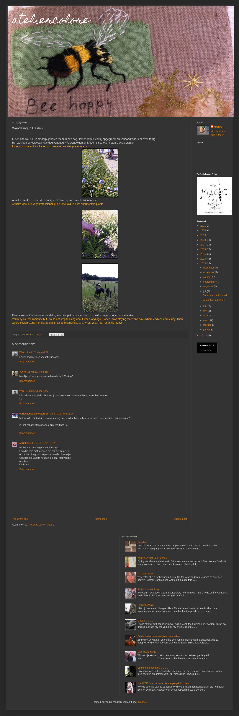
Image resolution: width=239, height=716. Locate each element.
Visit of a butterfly (147, 652)
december (209, 267)
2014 (203, 258)
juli (205, 291)
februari (207, 325)
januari (207, 329)
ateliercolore (51, 20)
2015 (203, 254)
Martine (218, 127)
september (209, 281)
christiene (25, 443)
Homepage (101, 519)
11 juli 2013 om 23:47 (39, 371)
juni (205, 306)
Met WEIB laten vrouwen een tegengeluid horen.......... (167, 683)
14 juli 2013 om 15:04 (61, 413)
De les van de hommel (215, 295)
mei (205, 310)
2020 (203, 230)
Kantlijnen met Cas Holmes (152, 558)
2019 (203, 235)
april (206, 315)
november (209, 272)
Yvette (22, 371)
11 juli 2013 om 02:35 (37, 352)
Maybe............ (145, 620)
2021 (203, 225)
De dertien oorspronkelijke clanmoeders (159, 636)
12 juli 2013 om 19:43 (37, 391)
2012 (203, 335)
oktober (207, 277)
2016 (203, 249)
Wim (22, 352)
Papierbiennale (146, 605)
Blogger (142, 702)
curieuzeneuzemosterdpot (34, 413)
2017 (203, 244)
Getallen (142, 542)
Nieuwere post (20, 519)
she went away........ (148, 573)
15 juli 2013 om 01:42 (43, 443)
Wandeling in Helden (214, 300)
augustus (208, 286)
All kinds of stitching (148, 589)
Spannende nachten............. (153, 667)
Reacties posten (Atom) (41, 524)
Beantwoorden (27, 361)
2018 (203, 240)
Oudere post (180, 519)
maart (206, 320)
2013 (203, 263)
